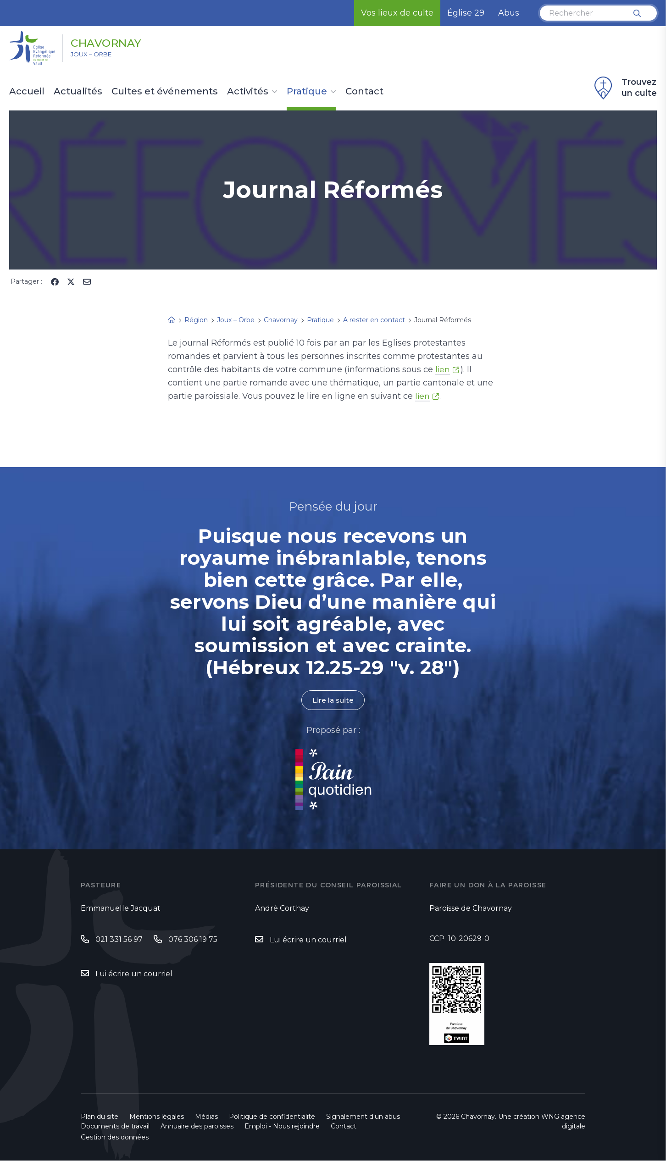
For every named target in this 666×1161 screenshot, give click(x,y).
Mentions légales (156, 1117)
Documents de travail (115, 1126)
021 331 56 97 (119, 939)
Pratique (307, 92)
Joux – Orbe (95, 55)
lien (442, 369)
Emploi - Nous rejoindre (282, 1126)
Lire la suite (333, 700)
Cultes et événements (164, 92)
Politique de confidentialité (272, 1117)
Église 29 (465, 13)
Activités (247, 92)
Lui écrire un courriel (133, 974)
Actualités (78, 92)
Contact (364, 92)
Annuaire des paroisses (197, 1126)
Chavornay (114, 43)
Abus (508, 13)
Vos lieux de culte (397, 13)
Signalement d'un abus (363, 1117)
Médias (206, 1117)
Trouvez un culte (624, 88)
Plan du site (99, 1117)
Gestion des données (115, 1137)
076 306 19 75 (192, 939)
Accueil (26, 92)
